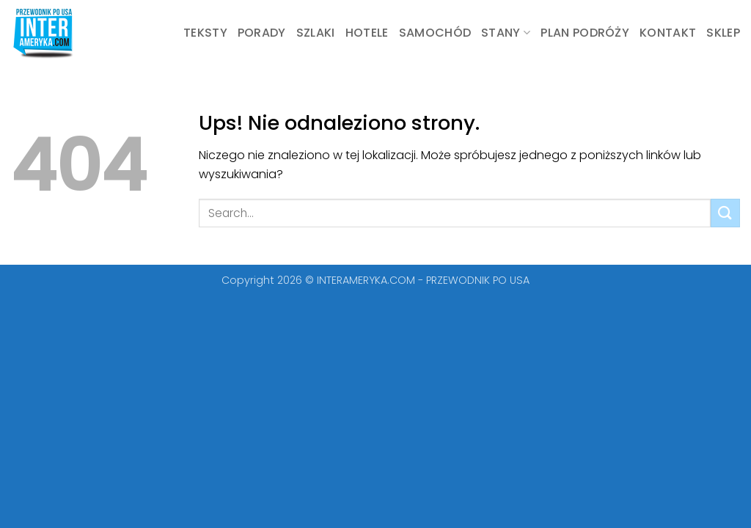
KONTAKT (668, 32)
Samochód (435, 32)
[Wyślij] (725, 213)
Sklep (723, 32)
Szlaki (315, 32)
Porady (262, 32)
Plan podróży (585, 32)
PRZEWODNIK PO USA (478, 280)
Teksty (205, 32)
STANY (505, 32)
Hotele (367, 32)
